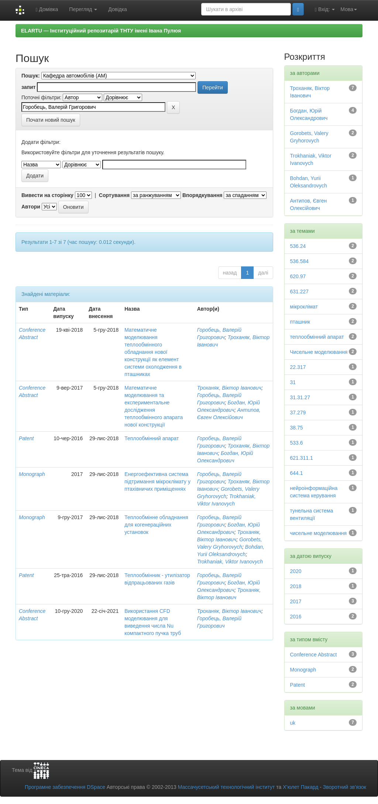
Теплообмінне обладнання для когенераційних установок (156, 524)
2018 (296, 586)
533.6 (296, 443)
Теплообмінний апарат (151, 438)
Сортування (114, 195)
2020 (296, 571)
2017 (296, 601)
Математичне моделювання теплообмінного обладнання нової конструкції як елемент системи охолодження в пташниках (153, 352)
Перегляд (83, 9)
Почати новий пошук (50, 120)
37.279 (298, 412)
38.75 (296, 428)
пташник (300, 322)
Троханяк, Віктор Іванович (229, 388)
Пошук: (30, 76)
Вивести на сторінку (47, 195)
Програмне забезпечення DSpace (65, 787)
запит (28, 87)
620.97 (298, 276)
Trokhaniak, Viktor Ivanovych (230, 562)
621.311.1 (301, 458)
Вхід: (325, 9)
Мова (348, 9)
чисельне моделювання (318, 533)
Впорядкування (202, 195)
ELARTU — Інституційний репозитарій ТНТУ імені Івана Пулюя (101, 31)
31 (293, 382)
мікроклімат (304, 307)
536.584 (299, 261)
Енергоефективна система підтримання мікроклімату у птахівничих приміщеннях (157, 481)
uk (293, 723)
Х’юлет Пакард (300, 787)
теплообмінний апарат (317, 337)
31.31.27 (300, 397)
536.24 (298, 246)
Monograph (32, 474)
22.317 (298, 367)
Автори (30, 207)
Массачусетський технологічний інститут (226, 787)
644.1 (296, 473)
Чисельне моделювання (319, 352)
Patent (26, 438)
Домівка (46, 9)
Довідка (117, 9)
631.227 (299, 291)
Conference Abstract (313, 655)
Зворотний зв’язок (344, 787)
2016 (296, 617)
